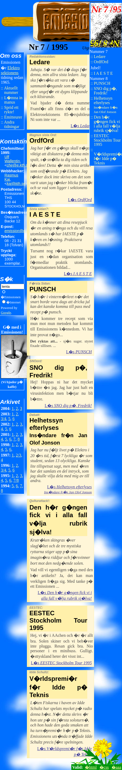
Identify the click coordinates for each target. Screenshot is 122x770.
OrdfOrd (101, 62)
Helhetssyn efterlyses (106, 105)
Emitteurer (13, 117)
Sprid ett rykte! (11, 109)
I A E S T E (103, 73)
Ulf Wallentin (12, 159)
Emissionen (12, 297)
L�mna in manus (13, 99)
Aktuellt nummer (11, 90)
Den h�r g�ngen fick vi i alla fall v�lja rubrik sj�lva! (107, 123)
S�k (6, 279)
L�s (81, 126)
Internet (15, 302)
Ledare (99, 56)
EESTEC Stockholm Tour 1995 (107, 140)
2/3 (18, 455)
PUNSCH (102, 83)
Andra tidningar (11, 124)
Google (6, 312)
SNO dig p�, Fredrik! (105, 90)
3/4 (3, 418)
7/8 (16, 480)
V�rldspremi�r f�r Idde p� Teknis (108, 158)
